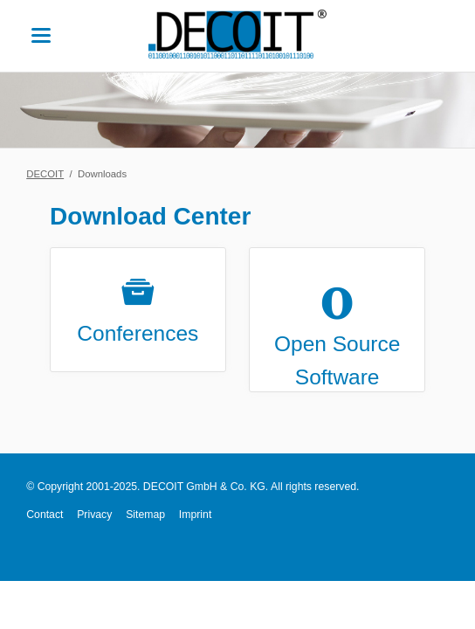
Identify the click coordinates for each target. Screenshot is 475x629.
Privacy (94, 514)
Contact (44, 514)
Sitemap (145, 514)
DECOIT (45, 174)
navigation (41, 35)
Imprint (195, 514)
